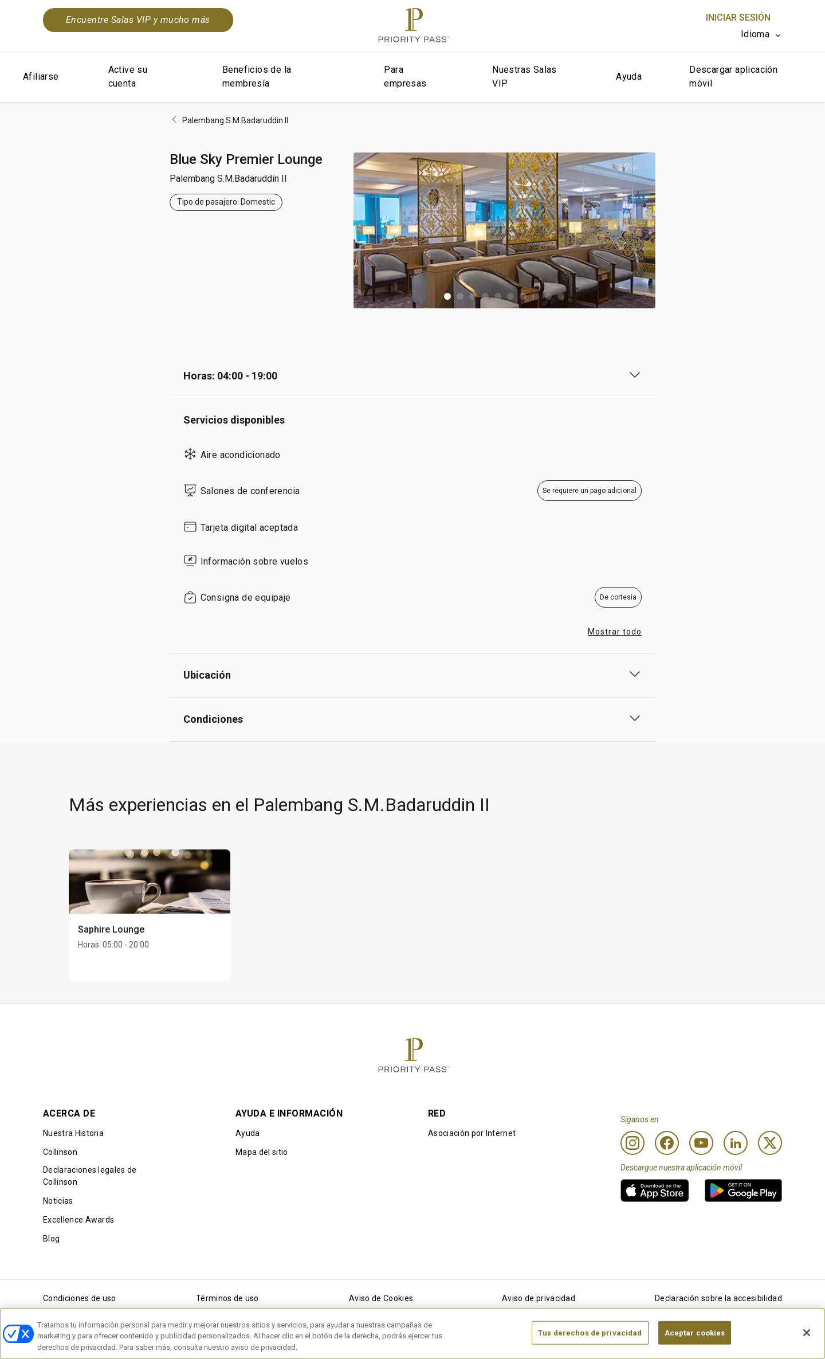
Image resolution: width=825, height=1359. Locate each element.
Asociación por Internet (472, 1133)
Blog (51, 1238)
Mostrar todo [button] (615, 631)
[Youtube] (701, 1143)
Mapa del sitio (261, 1152)
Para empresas (405, 76)
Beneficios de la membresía (256, 76)
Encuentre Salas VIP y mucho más (138, 19)
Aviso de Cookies (381, 1298)
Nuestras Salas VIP (524, 76)
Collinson (60, 1152)
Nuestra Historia (73, 1133)
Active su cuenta (128, 76)
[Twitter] (770, 1143)
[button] (447, 296)
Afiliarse (41, 76)
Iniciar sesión (738, 17)
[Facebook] (667, 1143)
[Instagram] (632, 1143)
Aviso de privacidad (538, 1298)
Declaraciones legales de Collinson (90, 1175)
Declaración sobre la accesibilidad (718, 1298)
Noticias (58, 1200)
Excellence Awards (78, 1219)
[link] (654, 1190)
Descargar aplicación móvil (733, 76)
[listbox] (761, 34)
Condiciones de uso (79, 1298)
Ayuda (629, 76)
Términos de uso (227, 1298)
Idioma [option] (755, 34)
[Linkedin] (736, 1143)
